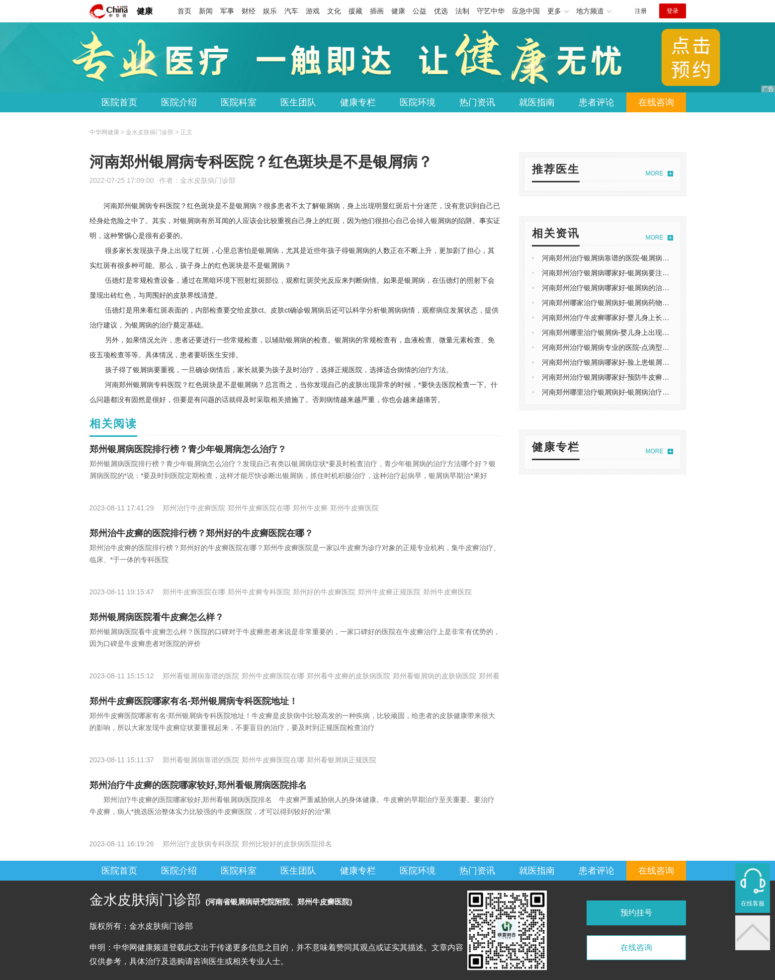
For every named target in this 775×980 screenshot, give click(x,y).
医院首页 (119, 102)
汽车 (291, 11)
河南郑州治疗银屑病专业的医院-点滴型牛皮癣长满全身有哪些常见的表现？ (658, 347)
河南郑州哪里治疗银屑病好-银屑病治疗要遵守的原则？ (626, 392)
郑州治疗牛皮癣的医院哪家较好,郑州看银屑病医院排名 (198, 785)
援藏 (355, 11)
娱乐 (270, 11)
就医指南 (537, 102)
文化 (334, 11)
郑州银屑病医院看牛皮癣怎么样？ (156, 617)
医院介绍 (179, 102)
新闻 (206, 11)
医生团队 (298, 102)
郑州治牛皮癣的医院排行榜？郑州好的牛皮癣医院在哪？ (201, 533)
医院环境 (417, 102)
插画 (377, 11)
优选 (441, 11)
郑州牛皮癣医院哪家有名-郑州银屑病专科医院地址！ (193, 701)
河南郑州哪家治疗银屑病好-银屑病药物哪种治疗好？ (623, 303)
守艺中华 (491, 11)
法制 (462, 11)
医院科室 (239, 102)
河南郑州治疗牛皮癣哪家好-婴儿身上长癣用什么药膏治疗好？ (637, 318)
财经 (249, 11)
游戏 (313, 11)
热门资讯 (477, 102)
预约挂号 (636, 912)
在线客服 (753, 903)
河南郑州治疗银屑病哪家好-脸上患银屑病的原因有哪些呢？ (633, 362)
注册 (641, 10)
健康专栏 (358, 102)
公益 (420, 11)
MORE (655, 173)
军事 (227, 11)
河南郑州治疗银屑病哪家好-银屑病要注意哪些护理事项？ (630, 273)
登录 (673, 10)
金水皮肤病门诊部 (208, 180)
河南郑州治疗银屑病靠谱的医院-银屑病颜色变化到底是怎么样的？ (644, 258)
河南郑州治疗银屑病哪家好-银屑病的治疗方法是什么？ (626, 288)
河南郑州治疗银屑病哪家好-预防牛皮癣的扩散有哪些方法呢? (635, 377)
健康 (145, 11)
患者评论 (596, 102)
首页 (184, 11)
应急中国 (526, 11)
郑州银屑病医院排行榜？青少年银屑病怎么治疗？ (187, 449)
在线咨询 (656, 102)
